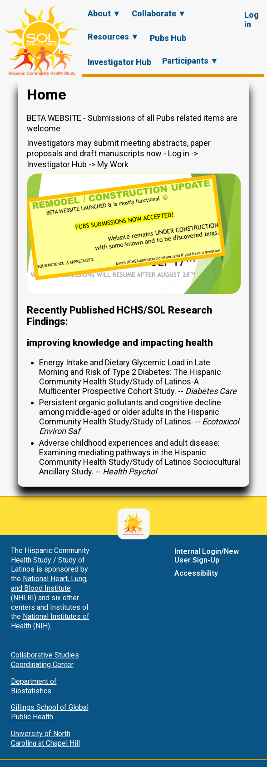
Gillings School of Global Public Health (50, 712)
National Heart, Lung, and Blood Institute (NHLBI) (49, 588)
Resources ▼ (113, 36)
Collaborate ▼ (159, 13)
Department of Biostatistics (34, 686)
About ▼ (104, 13)
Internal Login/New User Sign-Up (206, 555)
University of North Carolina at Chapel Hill (45, 738)
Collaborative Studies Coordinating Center (45, 660)
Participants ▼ (190, 60)
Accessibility (196, 573)
